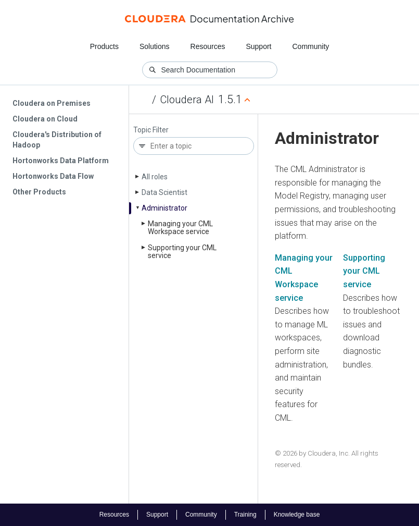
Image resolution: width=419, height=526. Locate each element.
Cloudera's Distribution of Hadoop (56, 139)
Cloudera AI (187, 99)
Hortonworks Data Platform (60, 160)
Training (245, 514)
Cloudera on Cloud (45, 119)
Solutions (154, 46)
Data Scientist (164, 192)
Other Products (39, 192)
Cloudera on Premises (51, 103)
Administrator (164, 208)
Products (104, 46)
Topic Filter (151, 130)
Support (258, 46)
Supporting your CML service (364, 271)
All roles (155, 177)
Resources (208, 46)
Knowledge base (297, 514)
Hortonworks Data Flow (53, 176)
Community (311, 46)
